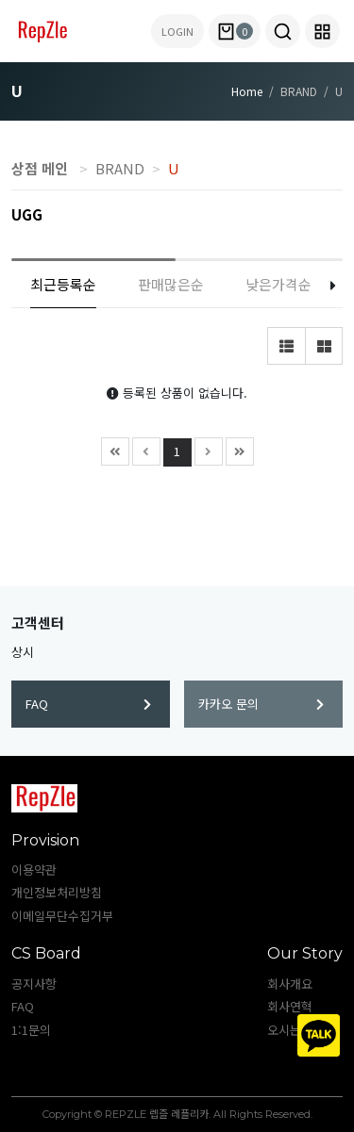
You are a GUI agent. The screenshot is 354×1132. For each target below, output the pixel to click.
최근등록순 (63, 284)
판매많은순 (171, 284)
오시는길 (289, 1030)
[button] (282, 31)
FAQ (88, 704)
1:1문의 (31, 1030)
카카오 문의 (261, 704)
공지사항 (34, 984)
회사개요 (289, 984)
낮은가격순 (278, 284)
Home (246, 91)
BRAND (119, 168)
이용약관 (34, 869)
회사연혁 (289, 1006)
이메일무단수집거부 (62, 916)
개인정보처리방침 (56, 892)
